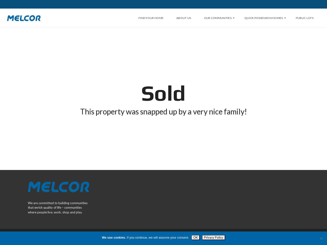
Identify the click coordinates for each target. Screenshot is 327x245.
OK (195, 237)
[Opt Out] (321, 238)
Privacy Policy (213, 237)
